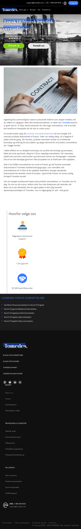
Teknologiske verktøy (12, 411)
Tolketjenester (10, 443)
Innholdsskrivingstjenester (14, 449)
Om (39, 10)
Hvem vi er (9, 393)
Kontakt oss (46, 10)
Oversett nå (13, 46)
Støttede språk (10, 431)
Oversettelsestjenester (13, 437)
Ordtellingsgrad (11, 493)
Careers (8, 399)
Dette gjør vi (23, 10)
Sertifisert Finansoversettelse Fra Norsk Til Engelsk (24, 305)
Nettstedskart (7, 523)
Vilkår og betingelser (22, 523)
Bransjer (33, 10)
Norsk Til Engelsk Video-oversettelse (18, 321)
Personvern (52, 523)
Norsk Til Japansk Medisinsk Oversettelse (20, 309)
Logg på (73, 3)
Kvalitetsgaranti (11, 405)
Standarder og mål (39, 523)
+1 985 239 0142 (17, 504)
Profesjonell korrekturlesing (14, 455)
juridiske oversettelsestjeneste (40, 133)
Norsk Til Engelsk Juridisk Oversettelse (19, 313)
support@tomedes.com (17, 507)
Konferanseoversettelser (13, 481)
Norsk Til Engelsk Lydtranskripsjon (17, 317)
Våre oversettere (11, 475)
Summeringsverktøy (12, 487)
